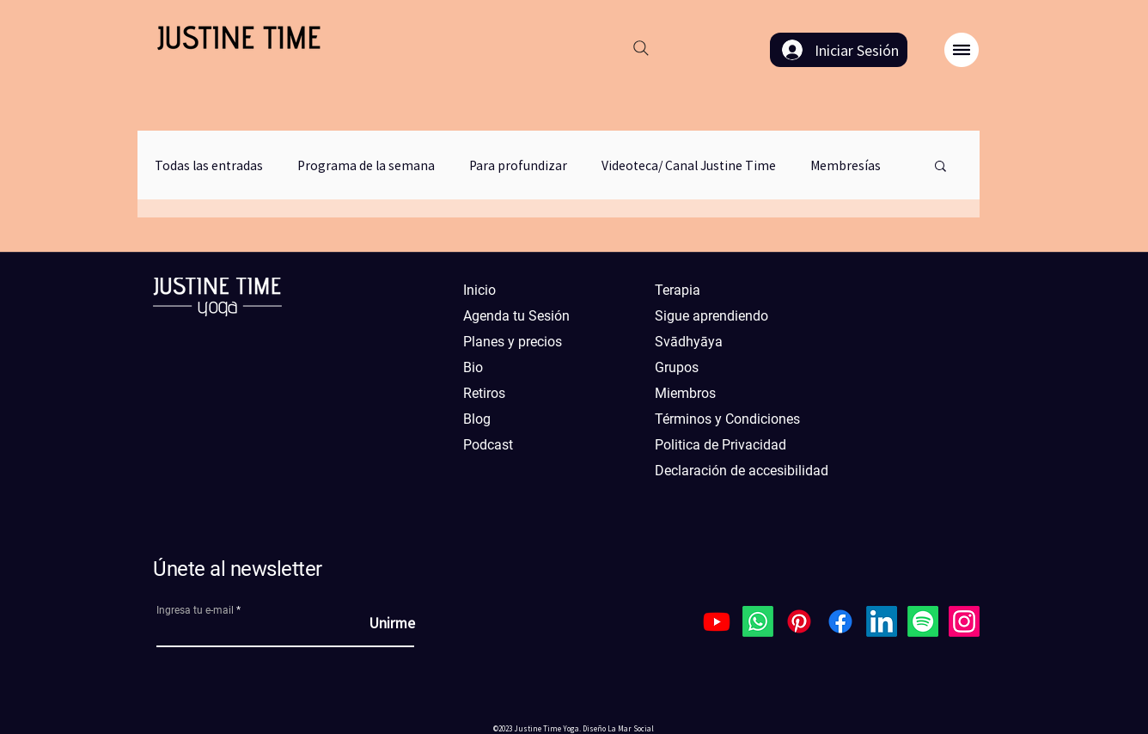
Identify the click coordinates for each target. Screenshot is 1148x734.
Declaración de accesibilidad (732, 470)
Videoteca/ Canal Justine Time (688, 165)
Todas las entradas (209, 165)
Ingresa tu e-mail (195, 610)
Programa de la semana (366, 165)
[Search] (641, 48)
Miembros (685, 393)
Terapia (677, 290)
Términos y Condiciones (727, 419)
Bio (473, 367)
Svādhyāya (689, 341)
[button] (961, 50)
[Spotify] (922, 621)
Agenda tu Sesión (516, 316)
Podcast (488, 445)
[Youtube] (716, 621)
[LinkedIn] (881, 621)
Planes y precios (512, 341)
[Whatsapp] (757, 621)
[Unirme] (372, 622)
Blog (477, 419)
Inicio (479, 290)
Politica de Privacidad (720, 445)
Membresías (845, 165)
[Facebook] (840, 621)
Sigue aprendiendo (711, 316)
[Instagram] (964, 621)
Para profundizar (518, 165)
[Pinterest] (799, 621)
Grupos (677, 367)
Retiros (484, 393)
